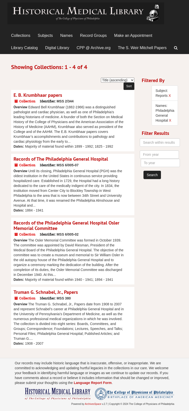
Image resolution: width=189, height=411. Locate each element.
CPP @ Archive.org (93, 48)
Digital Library (57, 48)
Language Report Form (93, 383)
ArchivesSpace (93, 404)
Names (66, 35)
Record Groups (93, 35)
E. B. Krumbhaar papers (38, 95)
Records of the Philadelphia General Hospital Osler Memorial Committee (66, 225)
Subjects (45, 35)
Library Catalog (24, 48)
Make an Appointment (133, 35)
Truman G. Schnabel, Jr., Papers (46, 292)
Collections (20, 35)
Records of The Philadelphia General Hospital (61, 159)
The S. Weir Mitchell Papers (142, 48)
